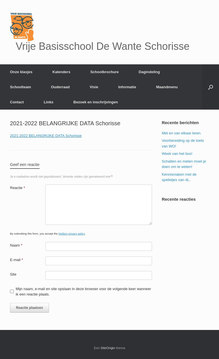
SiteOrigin (108, 348)
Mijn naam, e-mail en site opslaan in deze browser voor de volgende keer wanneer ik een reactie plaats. (83, 292)
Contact (17, 102)
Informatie (127, 87)
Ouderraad (60, 87)
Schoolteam (20, 87)
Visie (94, 87)
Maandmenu (167, 87)
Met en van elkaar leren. (181, 133)
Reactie (17, 188)
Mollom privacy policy (71, 233)
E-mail (16, 260)
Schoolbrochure (104, 72)
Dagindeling (149, 72)
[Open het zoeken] (210, 87)
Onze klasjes (21, 72)
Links (48, 102)
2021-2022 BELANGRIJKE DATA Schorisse (46, 136)
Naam (16, 245)
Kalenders (61, 72)
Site (13, 274)
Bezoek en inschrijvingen (95, 102)
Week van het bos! (177, 153)
